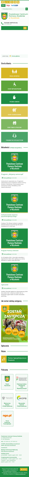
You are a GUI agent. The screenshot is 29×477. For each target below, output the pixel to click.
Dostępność (4, 447)
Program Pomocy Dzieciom (14, 240)
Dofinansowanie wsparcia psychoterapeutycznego (14, 205)
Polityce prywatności (20, 474)
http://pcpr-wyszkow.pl (10, 445)
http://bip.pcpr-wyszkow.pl (7, 451)
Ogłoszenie (14, 274)
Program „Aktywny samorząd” (12, 174)
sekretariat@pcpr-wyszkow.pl (12, 443)
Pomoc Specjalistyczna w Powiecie (13, 359)
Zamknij (23, 469)
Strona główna (14, 56)
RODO (3, 5)
